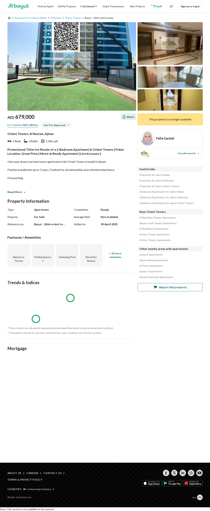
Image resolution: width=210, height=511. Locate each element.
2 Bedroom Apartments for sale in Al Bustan (163, 197)
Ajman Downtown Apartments (156, 277)
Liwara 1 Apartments (150, 271)
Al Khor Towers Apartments (155, 240)
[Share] (128, 116)
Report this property (170, 287)
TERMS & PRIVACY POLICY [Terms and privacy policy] (24, 479)
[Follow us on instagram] (191, 473)
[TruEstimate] (88, 6)
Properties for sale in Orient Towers (159, 186)
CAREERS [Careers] (32, 473)
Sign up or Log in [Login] (190, 6)
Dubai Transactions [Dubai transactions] (113, 6)
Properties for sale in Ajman (154, 175)
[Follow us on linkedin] (182, 473)
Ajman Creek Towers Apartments (158, 223)
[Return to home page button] (18, 6)
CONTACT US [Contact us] (52, 473)
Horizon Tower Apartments (154, 234)
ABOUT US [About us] (14, 473)
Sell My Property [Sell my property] (67, 6)
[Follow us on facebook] (166, 473)
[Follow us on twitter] (174, 473)
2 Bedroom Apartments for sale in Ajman (161, 191)
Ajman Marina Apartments (153, 260)
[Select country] (38, 489)
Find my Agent (46, 6)
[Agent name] (165, 138)
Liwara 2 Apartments (150, 254)
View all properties (189, 153)
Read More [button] (16, 192)
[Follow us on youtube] (199, 473)
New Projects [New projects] (137, 6)
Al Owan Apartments (151, 265)
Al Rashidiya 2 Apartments (154, 228)
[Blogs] (156, 6)
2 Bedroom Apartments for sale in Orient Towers (166, 203)
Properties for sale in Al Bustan (156, 180)
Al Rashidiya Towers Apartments (157, 217)
